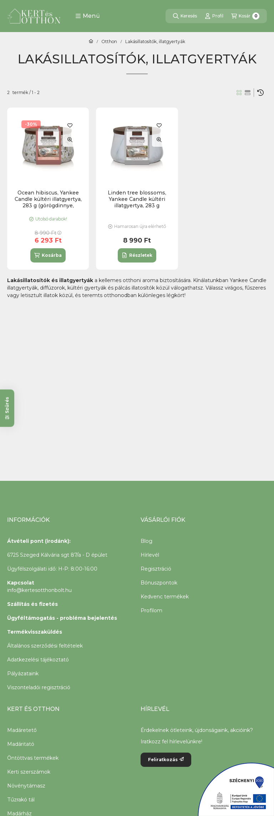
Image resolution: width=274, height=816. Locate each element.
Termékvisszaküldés (34, 632)
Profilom (151, 610)
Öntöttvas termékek (33, 758)
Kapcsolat (20, 582)
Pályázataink (23, 673)
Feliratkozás (166, 759)
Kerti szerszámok (28, 772)
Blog (146, 541)
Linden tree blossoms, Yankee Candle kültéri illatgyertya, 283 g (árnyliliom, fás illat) (137, 202)
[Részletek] (137, 255)
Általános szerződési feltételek (45, 646)
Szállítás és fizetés (32, 604)
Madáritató (20, 744)
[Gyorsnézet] (70, 139)
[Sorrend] (260, 92)
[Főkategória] (91, 41)
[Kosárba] (47, 255)
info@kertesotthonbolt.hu (39, 590)
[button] (87, 16)
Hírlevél (150, 555)
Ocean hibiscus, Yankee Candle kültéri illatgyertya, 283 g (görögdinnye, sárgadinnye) (48, 202)
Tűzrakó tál (21, 799)
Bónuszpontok (159, 582)
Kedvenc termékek (165, 596)
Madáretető (22, 730)
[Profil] (214, 16)
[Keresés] (185, 16)
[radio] (247, 92)
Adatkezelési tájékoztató (38, 659)
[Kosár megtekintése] (245, 16)
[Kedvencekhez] (70, 125)
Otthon (109, 41)
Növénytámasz (26, 786)
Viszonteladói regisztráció (38, 687)
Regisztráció (156, 569)
